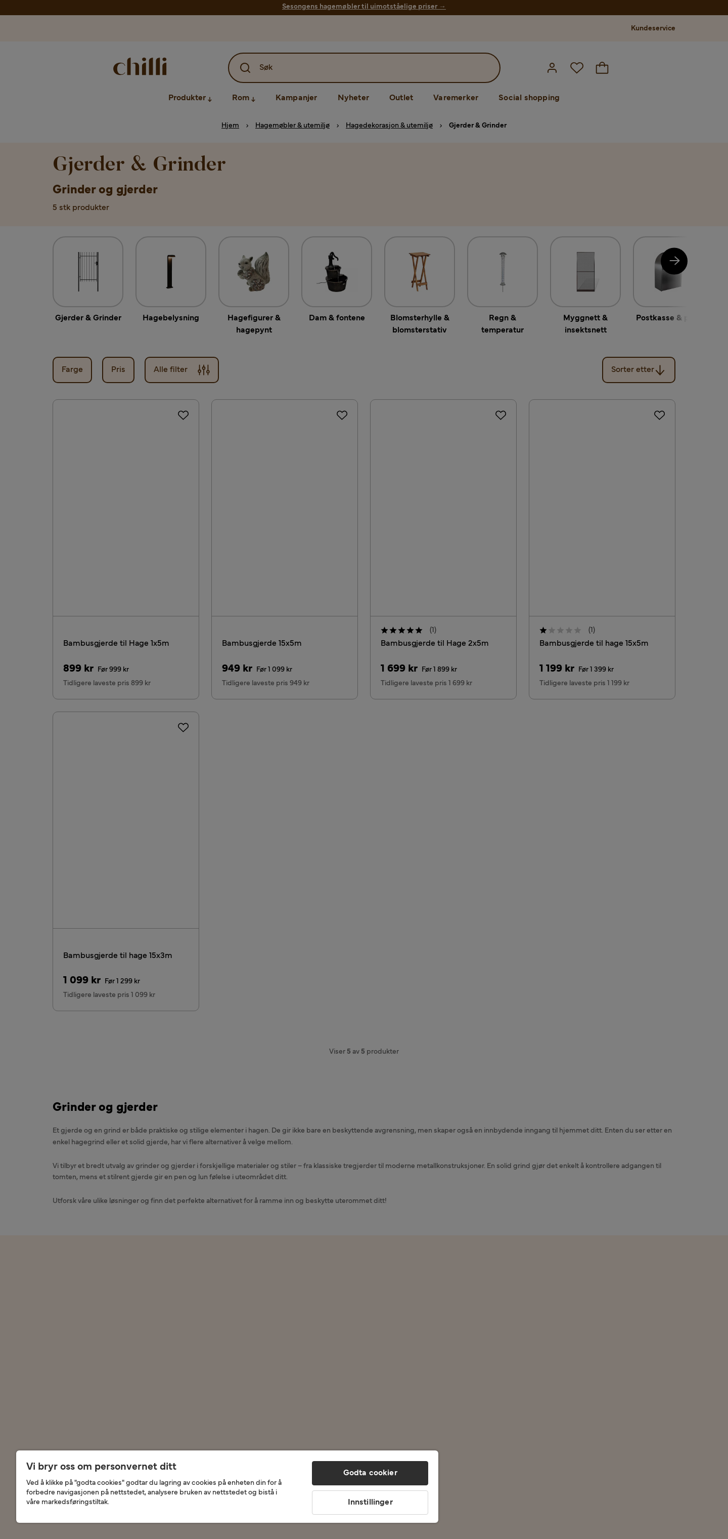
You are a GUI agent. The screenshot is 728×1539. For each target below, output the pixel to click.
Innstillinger (370, 1502)
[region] (227, 1486)
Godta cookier (370, 1473)
